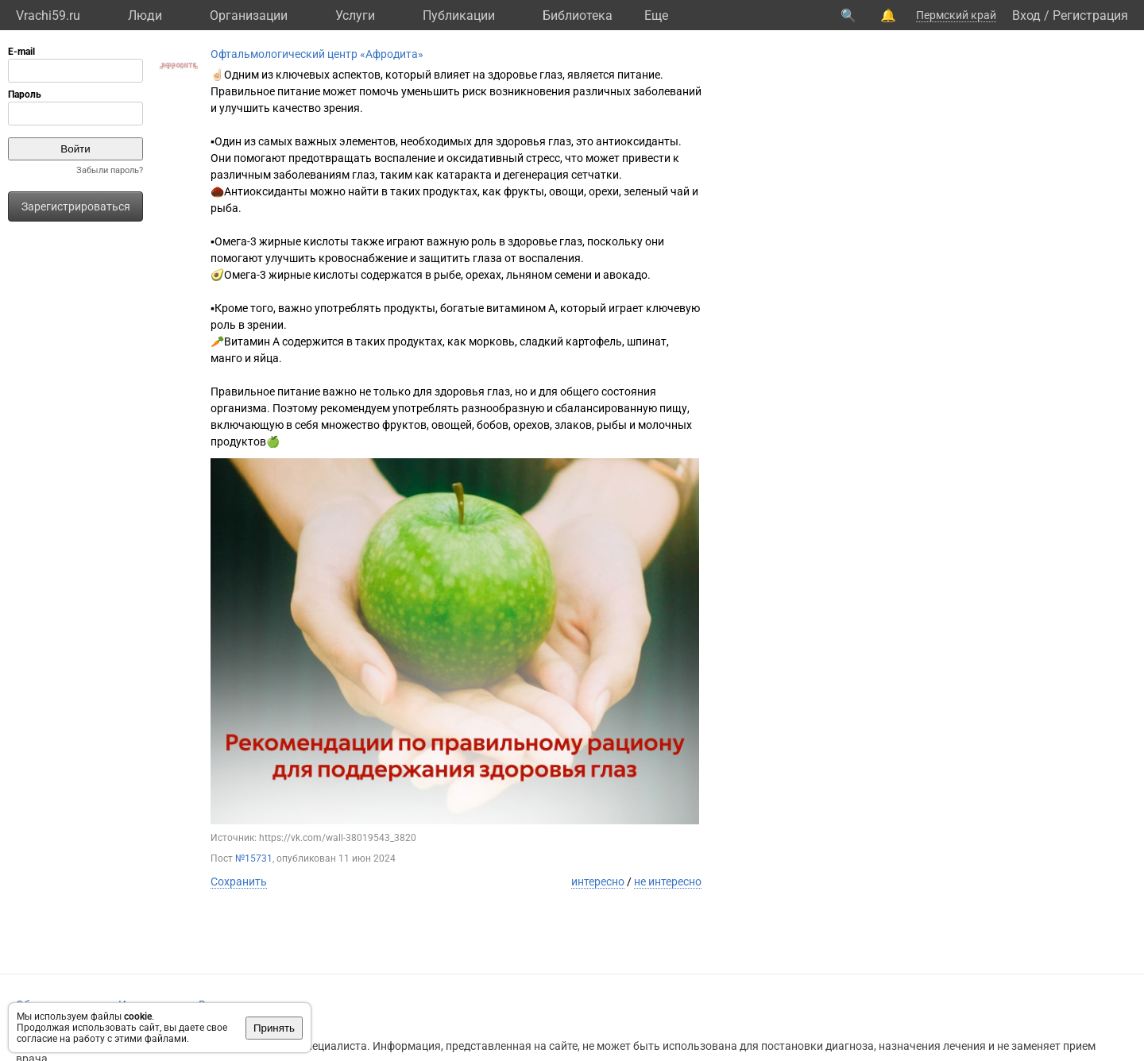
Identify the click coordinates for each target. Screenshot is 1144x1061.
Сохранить (239, 881)
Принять (274, 1028)
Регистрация (1090, 15)
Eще (656, 15)
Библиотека (578, 15)
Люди (145, 15)
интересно (597, 881)
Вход (1026, 15)
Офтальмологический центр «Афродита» (317, 54)
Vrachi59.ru (48, 15)
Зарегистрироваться (75, 206)
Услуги (355, 15)
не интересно (667, 881)
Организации (249, 15)
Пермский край (956, 15)
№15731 (253, 858)
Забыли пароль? (109, 170)
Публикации (459, 15)
